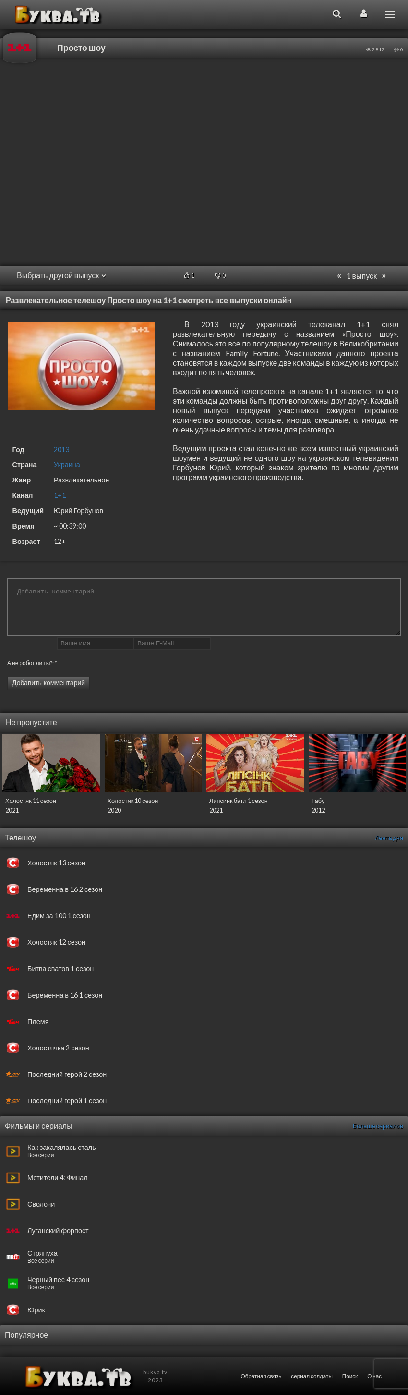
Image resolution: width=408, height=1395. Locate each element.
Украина (67, 464)
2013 (61, 449)
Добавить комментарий (48, 683)
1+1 (60, 495)
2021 (12, 810)
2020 (114, 810)
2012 (318, 810)
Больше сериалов (378, 1126)
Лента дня (389, 837)
